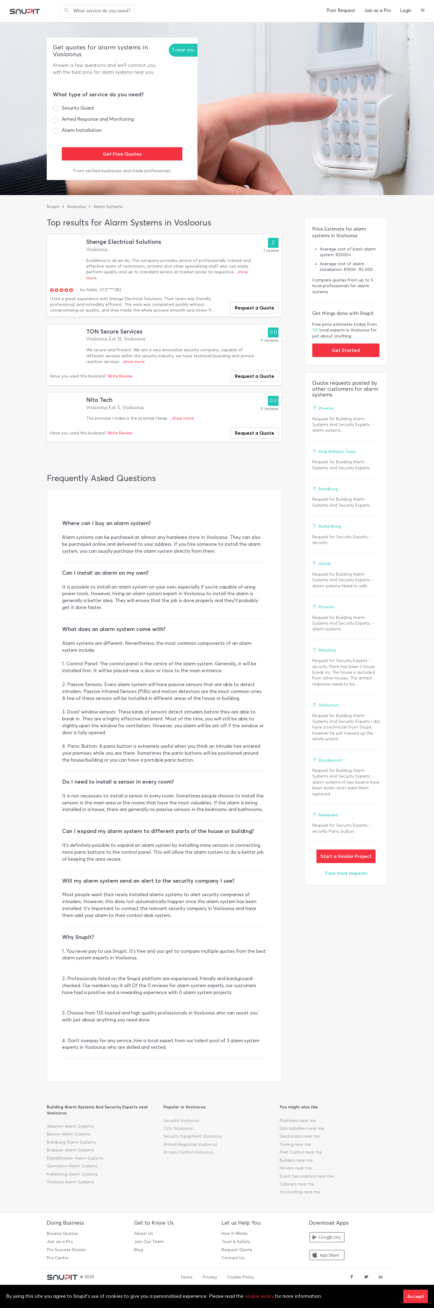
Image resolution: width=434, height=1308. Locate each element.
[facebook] (351, 1277)
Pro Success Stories (66, 1249)
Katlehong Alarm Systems (72, 1174)
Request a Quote (254, 308)
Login (405, 10)
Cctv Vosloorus (178, 1128)
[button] (422, 11)
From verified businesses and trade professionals (122, 170)
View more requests (346, 873)
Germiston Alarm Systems (72, 1166)
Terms (186, 1277)
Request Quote (237, 1249)
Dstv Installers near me (302, 1128)
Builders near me (296, 1160)
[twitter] (366, 1277)
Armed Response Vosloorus (190, 1144)
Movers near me (296, 1168)
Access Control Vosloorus (188, 1152)
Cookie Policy (240, 1277)
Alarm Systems (108, 206)
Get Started (346, 350)
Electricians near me (300, 1136)
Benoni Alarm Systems (68, 1134)
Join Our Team (149, 1241)
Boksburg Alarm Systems (71, 1142)
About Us (143, 1233)
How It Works (235, 1233)
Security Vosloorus (181, 1120)
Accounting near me (300, 1192)
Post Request (340, 10)
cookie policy (259, 1296)
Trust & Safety (236, 1241)
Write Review (119, 376)
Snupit (53, 206)
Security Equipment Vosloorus (192, 1136)
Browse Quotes (62, 1233)
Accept (415, 1296)
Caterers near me (297, 1184)
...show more (132, 361)
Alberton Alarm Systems (70, 1126)
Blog (138, 1249)
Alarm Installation (82, 130)
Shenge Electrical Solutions (123, 241)
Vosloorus (76, 206)
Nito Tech (99, 399)
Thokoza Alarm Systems (70, 1182)
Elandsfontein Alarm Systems (75, 1158)
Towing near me (295, 1144)
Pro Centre (57, 1257)
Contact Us (233, 1257)
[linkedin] (380, 1277)
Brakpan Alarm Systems (70, 1150)
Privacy (210, 1277)
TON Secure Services (114, 331)
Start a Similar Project (346, 856)
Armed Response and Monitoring (98, 119)
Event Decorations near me (307, 1176)
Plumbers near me (298, 1120)
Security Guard (78, 108)
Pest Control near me (301, 1152)
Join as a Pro (377, 10)
